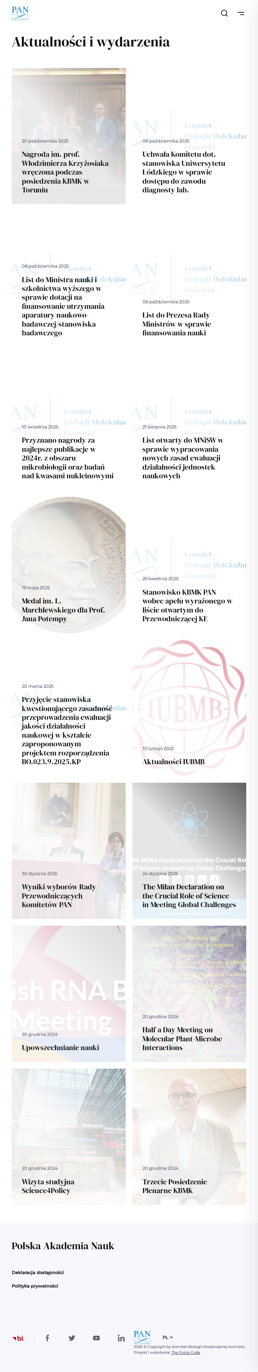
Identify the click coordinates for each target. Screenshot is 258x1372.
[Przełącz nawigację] (240, 13)
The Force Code (185, 1352)
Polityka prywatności (35, 1286)
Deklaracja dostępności (38, 1272)
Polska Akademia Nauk (63, 1246)
